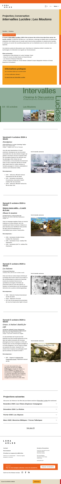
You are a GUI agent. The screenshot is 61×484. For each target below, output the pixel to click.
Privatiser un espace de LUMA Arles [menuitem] (13, 453)
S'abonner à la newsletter (48, 466)
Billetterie (37, 481)
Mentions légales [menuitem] (21, 455)
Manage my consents (8, 457)
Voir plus (30, 428)
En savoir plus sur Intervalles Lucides (15, 77)
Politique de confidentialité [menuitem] (9, 455)
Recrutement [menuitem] (7, 450)
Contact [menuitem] (5, 448)
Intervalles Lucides (14, 37)
